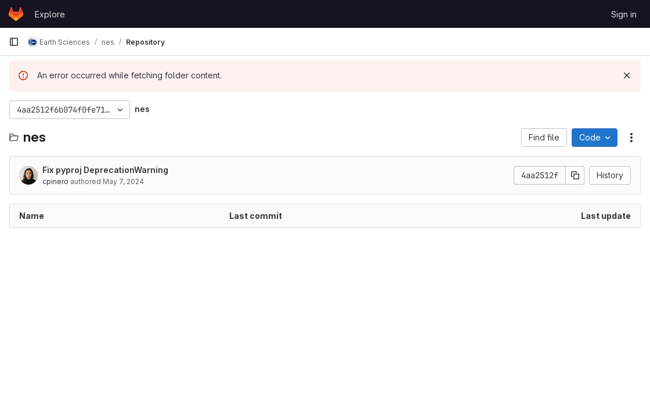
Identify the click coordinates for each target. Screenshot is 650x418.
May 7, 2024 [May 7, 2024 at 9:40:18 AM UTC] (123, 181)
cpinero (55, 181)
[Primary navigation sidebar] (14, 42)
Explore (50, 14)
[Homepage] (16, 14)
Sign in (624, 14)
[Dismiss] (627, 75)
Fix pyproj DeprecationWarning (105, 170)
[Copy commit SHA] (575, 175)
